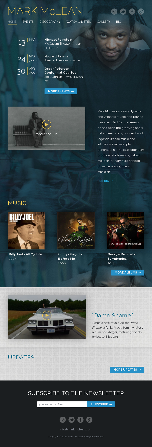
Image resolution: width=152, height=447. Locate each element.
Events (28, 22)
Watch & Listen (78, 22)
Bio (118, 22)
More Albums (126, 272)
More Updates (125, 369)
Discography (50, 22)
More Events (59, 91)
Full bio (103, 181)
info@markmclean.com (76, 429)
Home (12, 22)
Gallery (103, 22)
